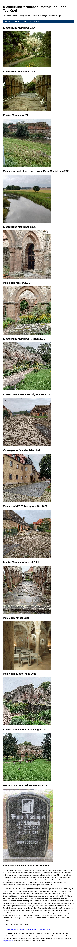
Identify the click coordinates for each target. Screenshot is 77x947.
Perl (8, 930)
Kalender (22, 930)
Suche (17, 21)
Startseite (8, 21)
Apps (27, 930)
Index (24, 21)
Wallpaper (14, 930)
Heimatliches (34, 21)
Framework (41, 930)
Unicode (33, 930)
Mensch (48, 930)
